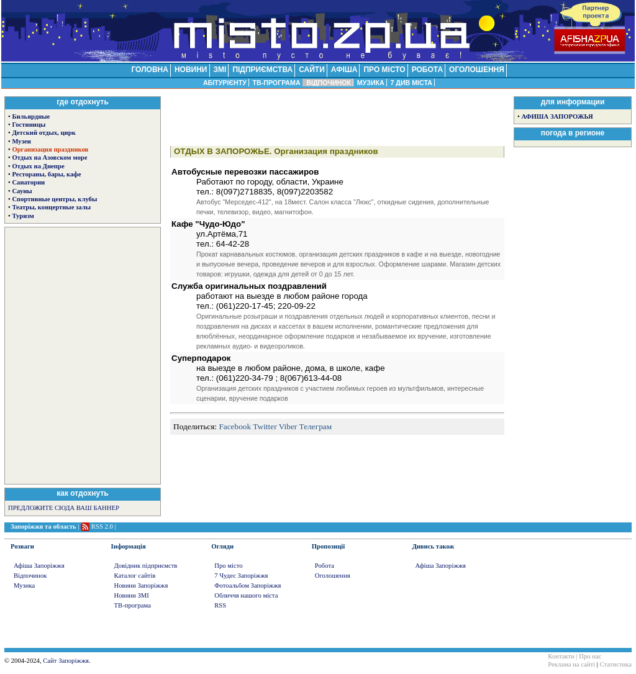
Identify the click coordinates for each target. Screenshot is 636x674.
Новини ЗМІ (131, 595)
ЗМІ (220, 69)
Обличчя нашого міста (246, 595)
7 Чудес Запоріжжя (241, 575)
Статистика (616, 664)
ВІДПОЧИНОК (328, 82)
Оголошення (332, 575)
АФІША (344, 69)
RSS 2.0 (102, 526)
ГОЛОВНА (149, 69)
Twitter (264, 426)
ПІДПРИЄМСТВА (262, 69)
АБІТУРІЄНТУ (225, 82)
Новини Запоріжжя (141, 585)
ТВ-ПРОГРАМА (276, 82)
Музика (24, 585)
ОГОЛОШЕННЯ (476, 69)
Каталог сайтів (135, 575)
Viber (288, 426)
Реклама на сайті (571, 664)
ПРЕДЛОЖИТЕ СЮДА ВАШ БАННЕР (63, 507)
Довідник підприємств (146, 565)
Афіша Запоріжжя (39, 565)
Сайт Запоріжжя (66, 660)
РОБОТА (427, 69)
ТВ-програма (132, 605)
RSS (220, 605)
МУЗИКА (370, 82)
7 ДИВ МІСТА (411, 82)
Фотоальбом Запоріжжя (247, 585)
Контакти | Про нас (574, 656)
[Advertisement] (82, 354)
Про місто (228, 565)
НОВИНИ (191, 69)
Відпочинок (30, 575)
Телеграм (315, 426)
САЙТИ (312, 69)
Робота (324, 565)
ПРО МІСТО (384, 69)
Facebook (235, 426)
